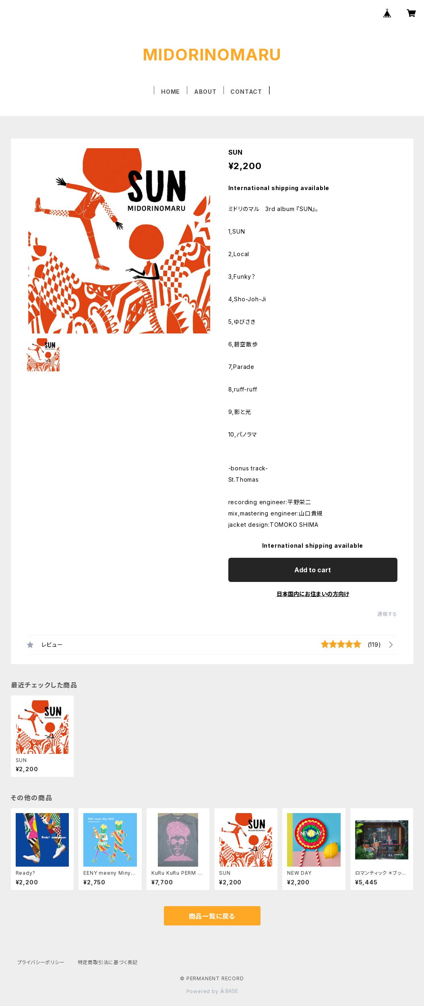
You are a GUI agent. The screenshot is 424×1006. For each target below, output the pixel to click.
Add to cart (312, 570)
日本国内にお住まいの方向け (313, 593)
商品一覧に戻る (212, 916)
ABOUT (205, 91)
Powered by (212, 991)
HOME (170, 91)
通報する (387, 614)
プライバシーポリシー (41, 962)
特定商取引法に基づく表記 (108, 962)
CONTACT (246, 91)
